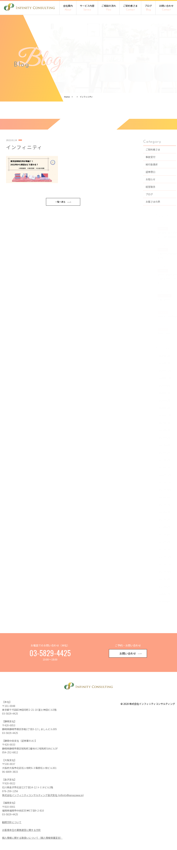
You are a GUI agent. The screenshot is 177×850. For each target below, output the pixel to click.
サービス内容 (87, 7)
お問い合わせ (166, 7)
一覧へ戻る (63, 219)
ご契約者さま (130, 7)
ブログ (148, 7)
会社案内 (68, 7)
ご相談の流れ (108, 7)
